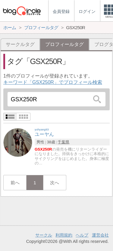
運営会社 (100, 235)
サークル (43, 235)
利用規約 (63, 235)
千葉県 (63, 142)
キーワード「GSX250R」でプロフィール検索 (52, 82)
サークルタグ (20, 44)
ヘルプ (82, 235)
